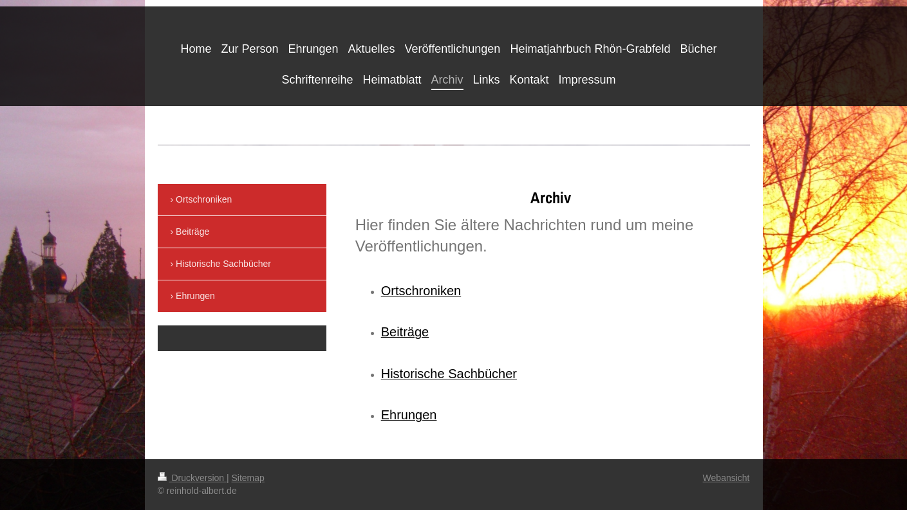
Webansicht (726, 478)
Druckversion (192, 478)
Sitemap (248, 478)
